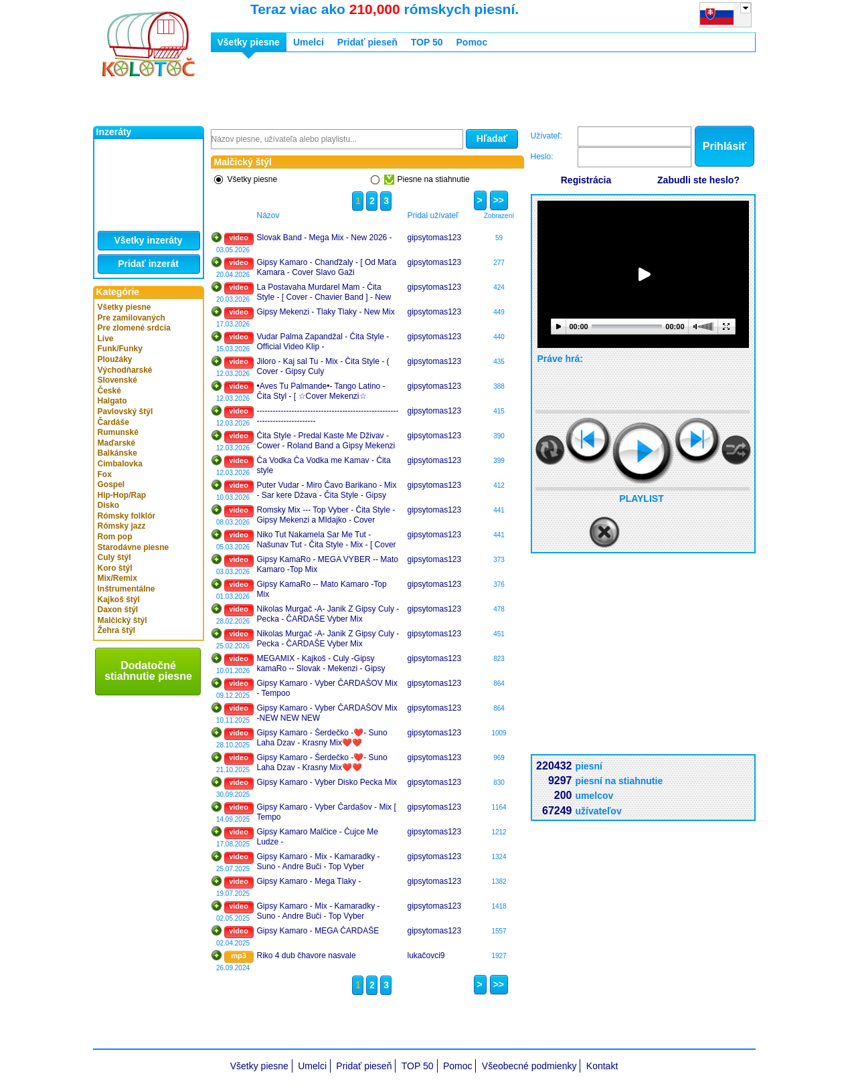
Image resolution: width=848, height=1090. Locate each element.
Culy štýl (114, 557)
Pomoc (472, 42)
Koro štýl (115, 568)
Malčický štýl (122, 620)
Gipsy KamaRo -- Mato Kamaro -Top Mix (322, 589)
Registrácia (586, 180)
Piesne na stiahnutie (427, 180)
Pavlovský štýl (125, 411)
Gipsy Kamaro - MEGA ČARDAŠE (318, 930)
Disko (109, 505)
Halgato (112, 400)
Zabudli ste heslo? (698, 180)
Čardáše (113, 422)
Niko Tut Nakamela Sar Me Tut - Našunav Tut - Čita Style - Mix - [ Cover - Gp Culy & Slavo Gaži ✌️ (326, 540)
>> (497, 200)
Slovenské (117, 380)
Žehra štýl (117, 630)
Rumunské (118, 432)
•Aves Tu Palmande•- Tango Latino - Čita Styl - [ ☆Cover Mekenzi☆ (321, 391)
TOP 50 (427, 42)
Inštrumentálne (126, 589)
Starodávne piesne (133, 547)
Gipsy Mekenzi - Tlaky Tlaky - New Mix (326, 311)
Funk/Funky (120, 348)
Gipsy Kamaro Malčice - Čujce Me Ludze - (317, 837)
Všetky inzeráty (148, 240)
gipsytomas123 (435, 237)
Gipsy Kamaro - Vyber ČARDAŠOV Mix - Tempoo (327, 688)
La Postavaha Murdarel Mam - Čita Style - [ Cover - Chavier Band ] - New (324, 292)
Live (106, 338)
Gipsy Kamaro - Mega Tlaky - (309, 881)
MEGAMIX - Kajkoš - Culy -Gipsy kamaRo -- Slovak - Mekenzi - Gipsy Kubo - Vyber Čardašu (321, 664)
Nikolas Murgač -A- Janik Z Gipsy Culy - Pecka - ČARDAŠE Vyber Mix (328, 614)
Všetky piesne (124, 307)
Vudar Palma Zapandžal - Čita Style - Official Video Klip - (323, 342)
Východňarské (125, 370)
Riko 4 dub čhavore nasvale (306, 955)
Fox (105, 474)
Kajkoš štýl (119, 599)
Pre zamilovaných (131, 318)
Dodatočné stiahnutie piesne (148, 671)
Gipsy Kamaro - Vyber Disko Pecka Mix (327, 782)
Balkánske (117, 453)
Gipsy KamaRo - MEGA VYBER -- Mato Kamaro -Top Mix (327, 565)
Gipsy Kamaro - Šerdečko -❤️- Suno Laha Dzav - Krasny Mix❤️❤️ (322, 738)
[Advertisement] (454, 92)
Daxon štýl (118, 609)
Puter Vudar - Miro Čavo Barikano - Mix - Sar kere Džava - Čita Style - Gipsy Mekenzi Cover (327, 490)
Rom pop (115, 536)
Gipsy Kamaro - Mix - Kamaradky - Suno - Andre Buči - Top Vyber (318, 862)
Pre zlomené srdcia (134, 328)
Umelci (308, 42)
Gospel (111, 484)
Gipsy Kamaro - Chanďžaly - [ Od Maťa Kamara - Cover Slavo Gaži (327, 268)
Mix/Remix (117, 578)
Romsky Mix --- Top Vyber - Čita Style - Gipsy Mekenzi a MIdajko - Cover (326, 515)
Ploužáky (115, 359)
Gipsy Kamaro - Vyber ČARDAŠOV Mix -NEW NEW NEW (327, 713)
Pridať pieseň (367, 42)
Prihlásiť (724, 146)
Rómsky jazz (122, 526)
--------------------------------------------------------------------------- (328, 416)
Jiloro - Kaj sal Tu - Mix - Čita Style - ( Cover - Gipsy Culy (323, 367)
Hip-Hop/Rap (122, 495)
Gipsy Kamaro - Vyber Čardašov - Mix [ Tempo (326, 812)
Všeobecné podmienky (529, 1066)
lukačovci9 (426, 955)
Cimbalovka (120, 463)
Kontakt (602, 1066)
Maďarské (117, 443)
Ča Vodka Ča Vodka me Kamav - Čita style (324, 466)
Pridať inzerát (148, 263)
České (109, 390)
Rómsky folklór (127, 516)
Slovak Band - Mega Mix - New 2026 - (324, 237)
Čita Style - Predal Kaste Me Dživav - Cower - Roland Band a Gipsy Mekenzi (326, 441)
